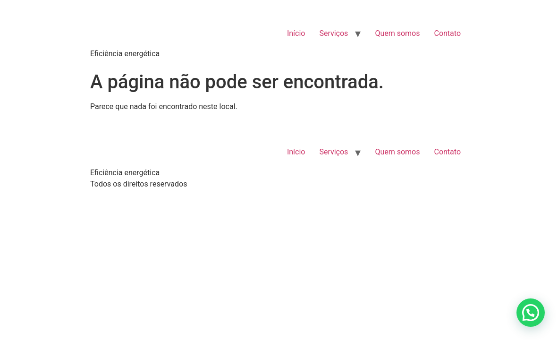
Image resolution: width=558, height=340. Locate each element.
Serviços (333, 33)
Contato (447, 33)
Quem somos (397, 33)
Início (296, 33)
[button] (530, 312)
